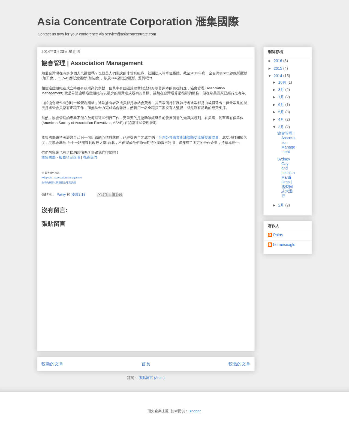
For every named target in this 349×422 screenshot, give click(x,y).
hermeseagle (284, 244)
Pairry (278, 235)
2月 (281, 205)
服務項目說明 (69, 157)
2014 (278, 76)
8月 (281, 89)
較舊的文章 (239, 364)
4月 (281, 119)
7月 (281, 97)
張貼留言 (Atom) (152, 378)
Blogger (194, 411)
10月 (282, 82)
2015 (278, 68)
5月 (281, 112)
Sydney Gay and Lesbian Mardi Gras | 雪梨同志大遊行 (286, 177)
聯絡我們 (90, 157)
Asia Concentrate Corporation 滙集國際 (138, 22)
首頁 (146, 364)
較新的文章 (52, 364)
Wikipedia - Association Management (61, 177)
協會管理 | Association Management (286, 142)
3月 (281, 127)
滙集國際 (48, 157)
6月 (281, 104)
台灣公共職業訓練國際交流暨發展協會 (188, 137)
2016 (278, 61)
